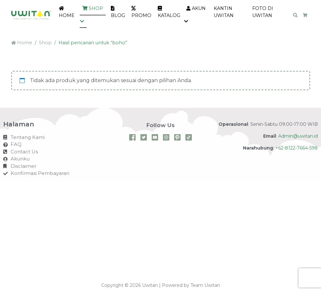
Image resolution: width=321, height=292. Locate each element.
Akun (196, 8)
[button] (83, 21)
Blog (118, 12)
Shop (92, 8)
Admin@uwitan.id (298, 136)
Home (67, 12)
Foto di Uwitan (262, 11)
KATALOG (169, 12)
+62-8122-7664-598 (296, 148)
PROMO (141, 12)
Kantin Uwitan (224, 11)
